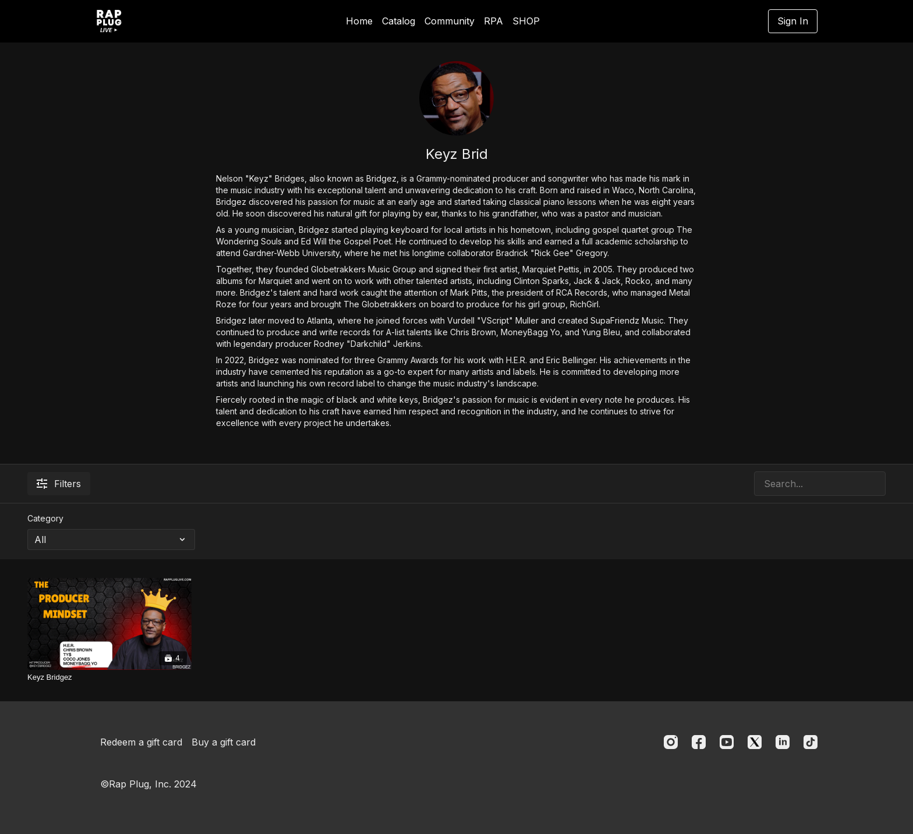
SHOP (526, 21)
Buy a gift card (224, 742)
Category (45, 518)
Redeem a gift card (141, 742)
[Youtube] (727, 742)
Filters (59, 483)
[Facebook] (699, 742)
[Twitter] (755, 742)
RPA (493, 21)
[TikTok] (811, 742)
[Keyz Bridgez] (109, 677)
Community (449, 21)
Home (359, 21)
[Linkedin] (783, 742)
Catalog (398, 21)
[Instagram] (671, 742)
